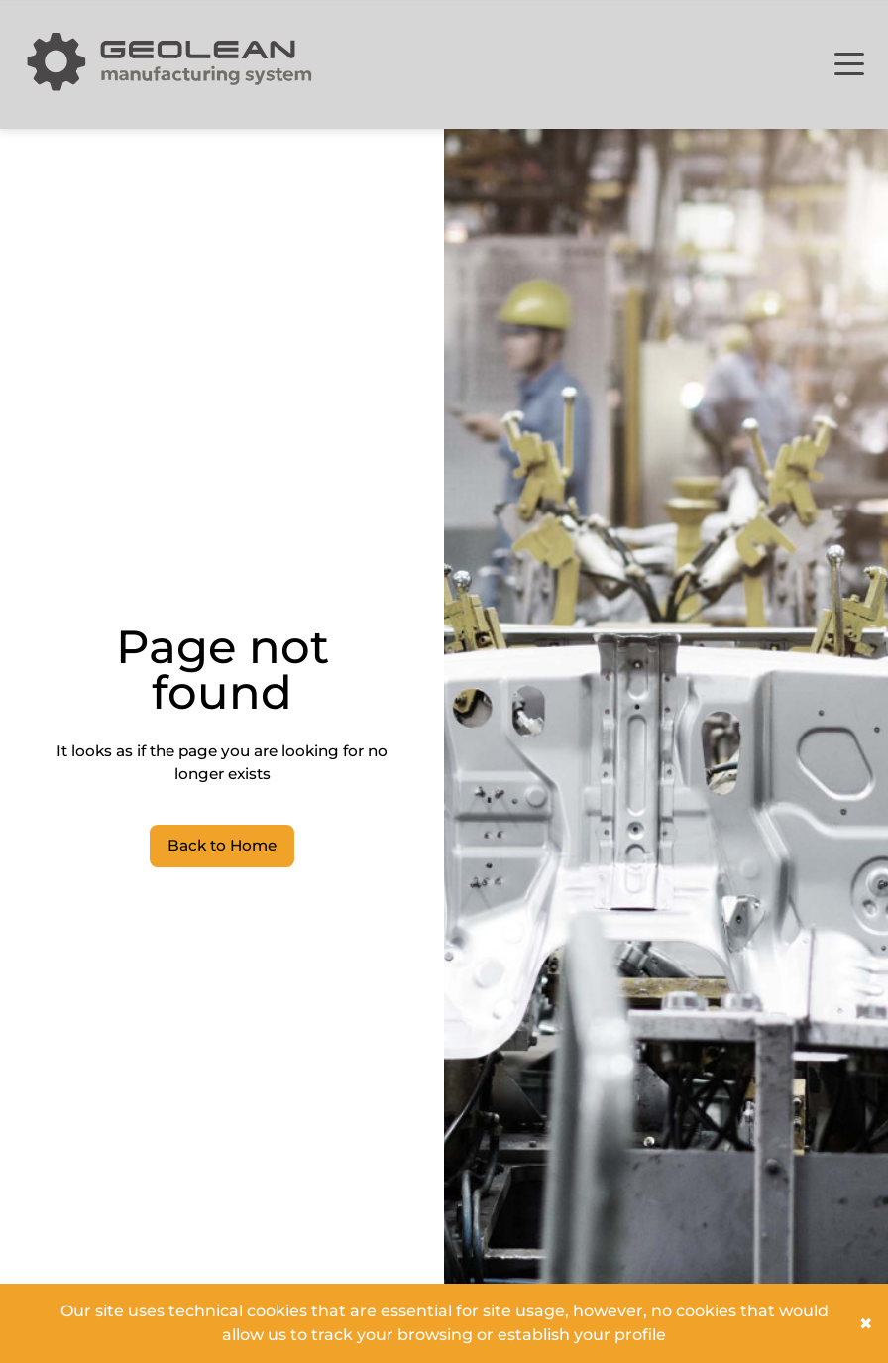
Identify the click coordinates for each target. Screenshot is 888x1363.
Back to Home (222, 845)
